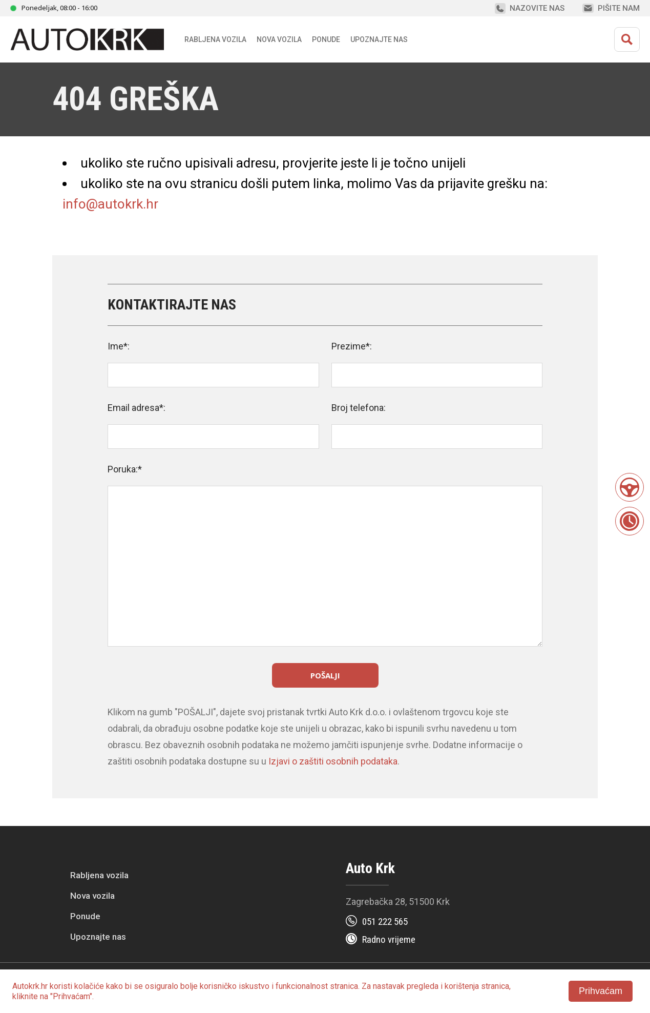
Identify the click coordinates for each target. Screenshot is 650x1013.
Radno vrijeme (388, 939)
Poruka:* (125, 469)
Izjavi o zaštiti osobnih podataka (332, 761)
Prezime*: (351, 346)
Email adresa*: (136, 407)
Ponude (85, 916)
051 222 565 (385, 921)
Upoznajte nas (98, 937)
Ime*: (119, 346)
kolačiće (89, 986)
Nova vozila (279, 39)
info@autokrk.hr (110, 204)
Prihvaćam (600, 991)
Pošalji (325, 675)
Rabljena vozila (99, 875)
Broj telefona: (358, 407)
